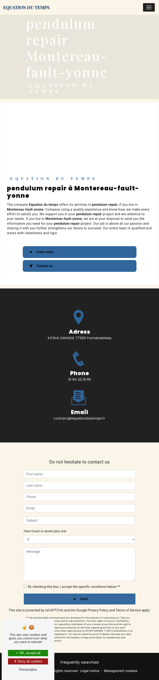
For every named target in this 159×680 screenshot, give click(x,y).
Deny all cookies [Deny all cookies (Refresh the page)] (28, 661)
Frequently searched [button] (79, 662)
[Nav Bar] (149, 7)
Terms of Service (128, 606)
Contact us (40, 266)
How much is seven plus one (45, 527)
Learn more (40, 252)
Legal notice (89, 671)
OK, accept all (28, 653)
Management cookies (121, 671)
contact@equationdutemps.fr (79, 414)
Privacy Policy (98, 606)
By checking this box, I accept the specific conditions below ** (74, 582)
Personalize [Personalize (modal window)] (28, 669)
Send (84, 595)
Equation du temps (26, 7)
